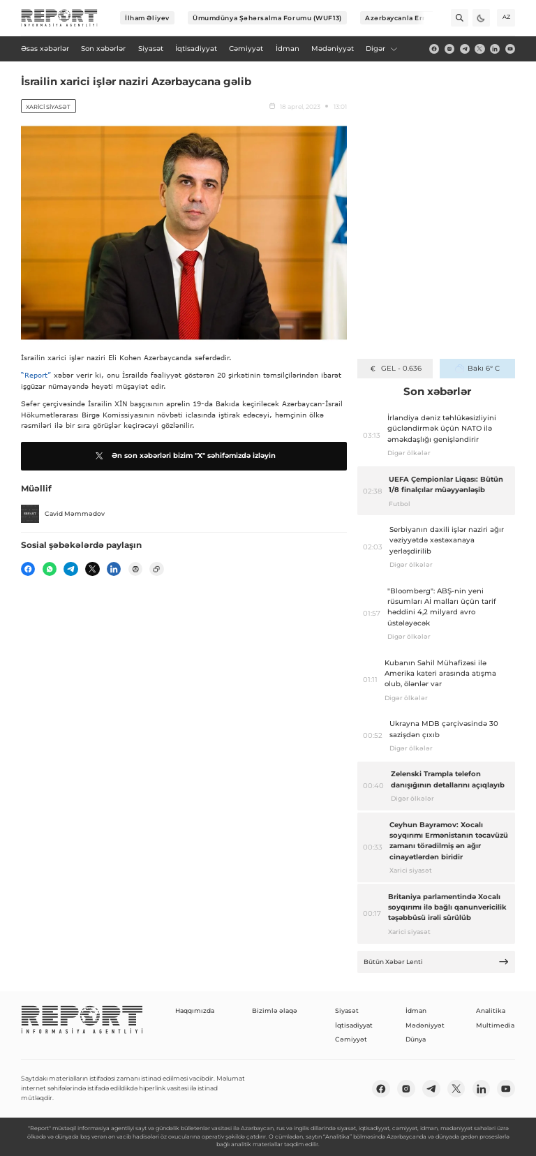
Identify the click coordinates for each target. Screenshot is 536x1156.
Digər (382, 48)
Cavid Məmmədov (63, 514)
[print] (135, 569)
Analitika (490, 1010)
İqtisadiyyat (354, 1025)
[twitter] (479, 49)
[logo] (59, 18)
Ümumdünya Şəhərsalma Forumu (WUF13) (267, 18)
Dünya (415, 1039)
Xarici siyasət (48, 106)
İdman (415, 1010)
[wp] (50, 569)
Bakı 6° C (477, 368)
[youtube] (510, 49)
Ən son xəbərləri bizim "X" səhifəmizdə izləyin (184, 456)
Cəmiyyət (351, 1039)
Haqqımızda (194, 1010)
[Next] (425, 17)
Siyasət (347, 1010)
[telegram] (465, 49)
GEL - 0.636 (394, 368)
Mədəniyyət (425, 1025)
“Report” (36, 375)
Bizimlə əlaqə (274, 1010)
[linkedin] (495, 49)
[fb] (434, 49)
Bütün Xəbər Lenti (436, 961)
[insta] (449, 49)
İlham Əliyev (147, 18)
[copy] (156, 569)
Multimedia (495, 1025)
